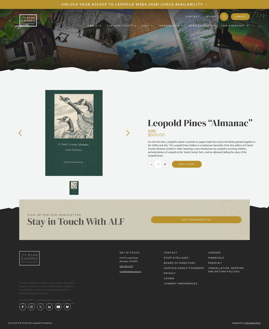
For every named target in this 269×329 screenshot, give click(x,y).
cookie (169, 278)
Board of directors (179, 263)
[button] (20, 133)
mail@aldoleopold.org (130, 271)
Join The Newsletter (196, 220)
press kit (215, 263)
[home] (28, 20)
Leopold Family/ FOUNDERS (184, 268)
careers (214, 252)
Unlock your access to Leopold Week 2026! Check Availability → (134, 4)
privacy (170, 273)
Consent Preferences (180, 283)
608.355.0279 (126, 266)
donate (240, 16)
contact (170, 252)
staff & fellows (176, 257)
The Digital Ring (253, 323)
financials (216, 257)
